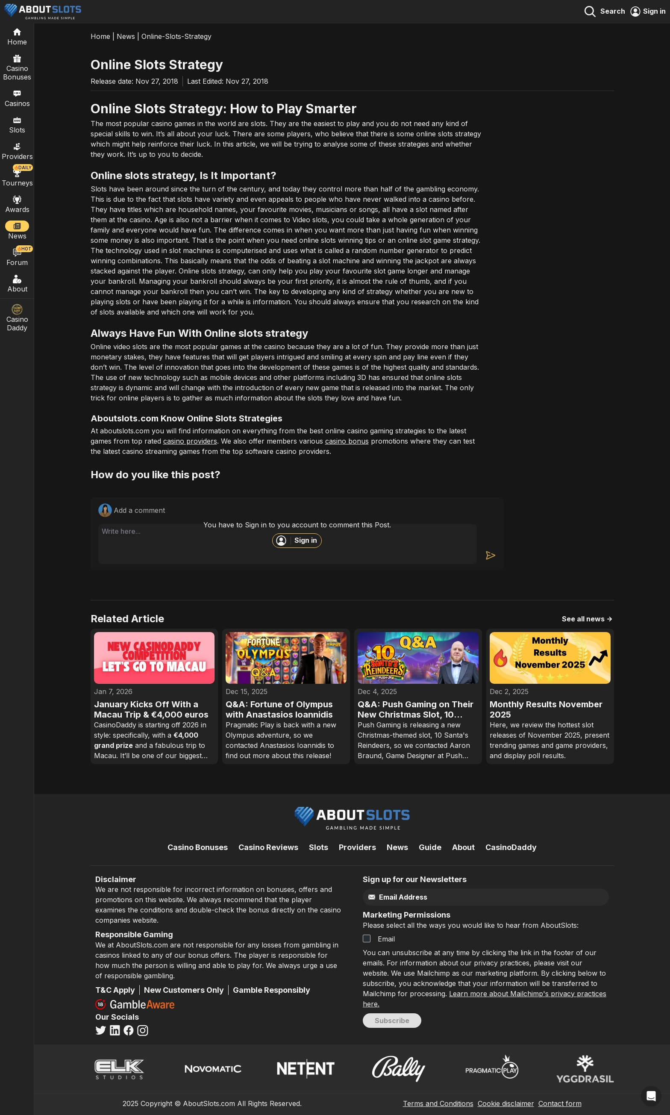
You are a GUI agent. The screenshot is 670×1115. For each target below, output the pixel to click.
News (126, 36)
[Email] (467, 897)
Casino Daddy (17, 318)
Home (100, 36)
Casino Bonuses (17, 67)
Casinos (17, 98)
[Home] (17, 36)
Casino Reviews (268, 847)
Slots (17, 124)
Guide (430, 847)
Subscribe (392, 1020)
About (17, 283)
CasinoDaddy (511, 847)
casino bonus (347, 441)
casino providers (190, 441)
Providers (357, 847)
